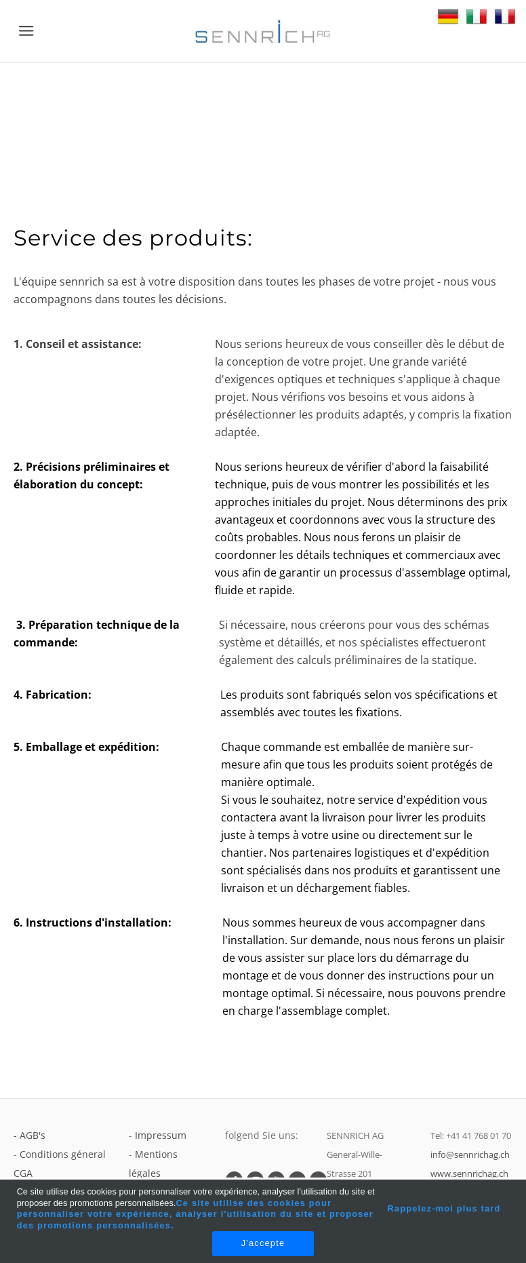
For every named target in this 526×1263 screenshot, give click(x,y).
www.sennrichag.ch (469, 1173)
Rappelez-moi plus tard (443, 1208)
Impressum (160, 1135)
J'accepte (263, 1243)
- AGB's (29, 1135)
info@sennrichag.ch (470, 1154)
